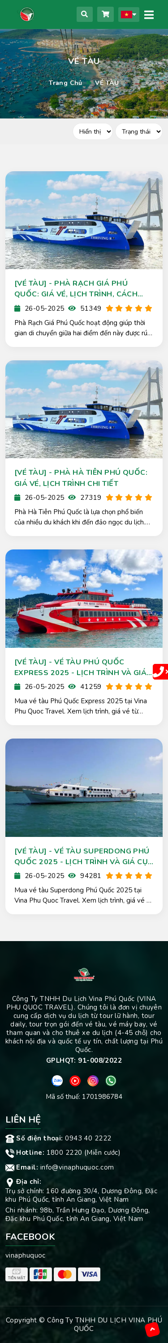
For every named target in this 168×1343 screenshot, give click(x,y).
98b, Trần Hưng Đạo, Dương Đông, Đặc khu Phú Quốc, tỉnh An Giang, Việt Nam (77, 1214)
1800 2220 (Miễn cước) (63, 1152)
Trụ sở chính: (25, 1191)
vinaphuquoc (25, 1255)
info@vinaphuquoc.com (59, 1167)
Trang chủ (65, 83)
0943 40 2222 (58, 1138)
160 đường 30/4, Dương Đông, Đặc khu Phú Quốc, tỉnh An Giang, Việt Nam (81, 1195)
